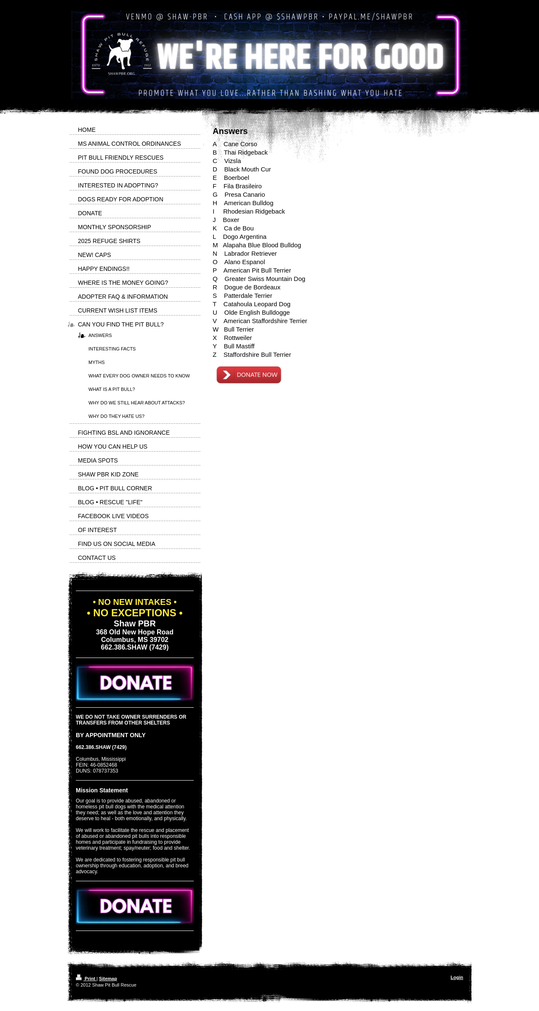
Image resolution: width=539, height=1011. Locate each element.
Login (457, 977)
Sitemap (108, 978)
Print (86, 978)
